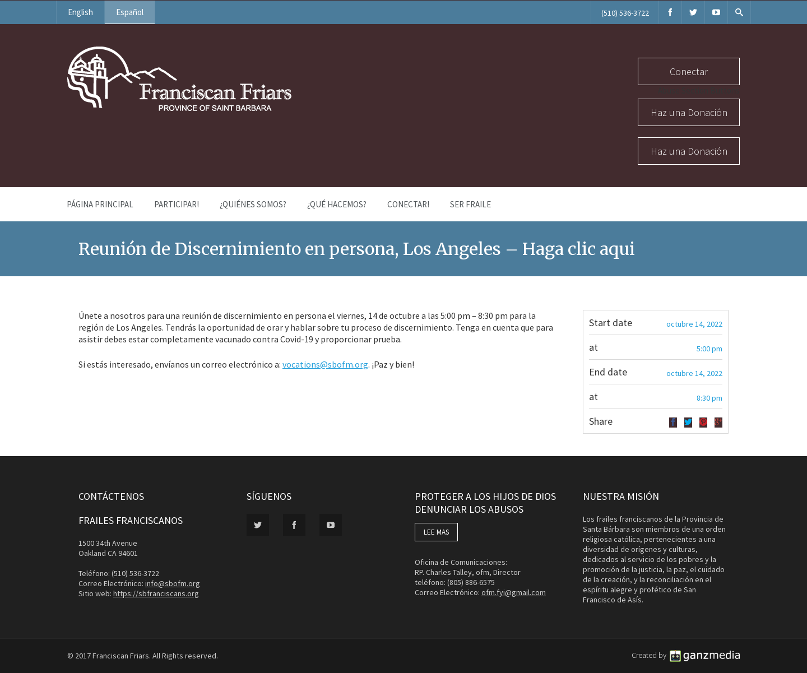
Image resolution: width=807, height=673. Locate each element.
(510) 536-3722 (625, 13)
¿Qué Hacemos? (337, 204)
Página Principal (100, 204)
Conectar (689, 71)
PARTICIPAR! (176, 204)
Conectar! (408, 204)
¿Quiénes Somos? (253, 204)
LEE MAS (436, 532)
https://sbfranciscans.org (156, 593)
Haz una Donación (689, 112)
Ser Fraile (470, 204)
